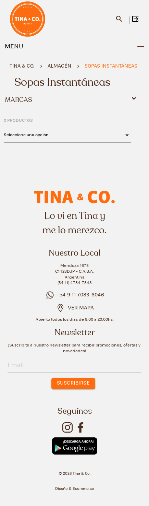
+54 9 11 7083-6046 (74, 295)
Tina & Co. (22, 66)
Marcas (72, 99)
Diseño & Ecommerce (74, 489)
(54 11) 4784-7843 (75, 283)
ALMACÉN (59, 66)
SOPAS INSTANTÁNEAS (111, 66)
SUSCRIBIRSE (73, 383)
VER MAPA (81, 308)
